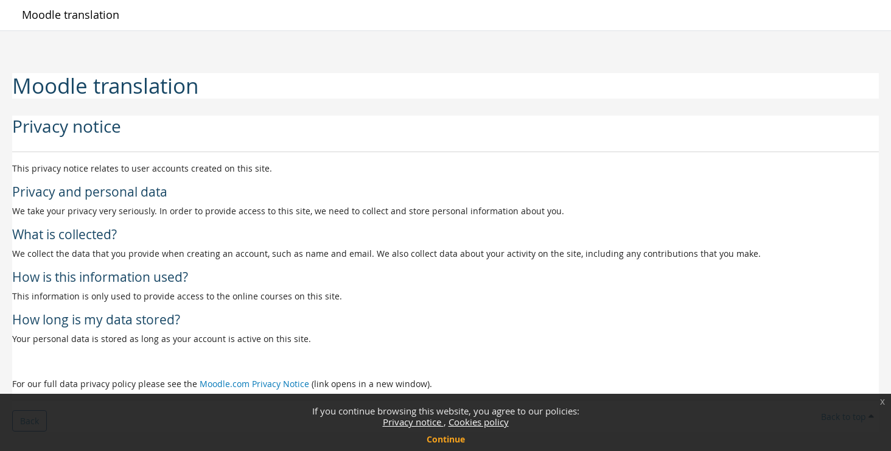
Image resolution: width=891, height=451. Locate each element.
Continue (446, 439)
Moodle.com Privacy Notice (254, 384)
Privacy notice (413, 422)
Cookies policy (479, 422)
